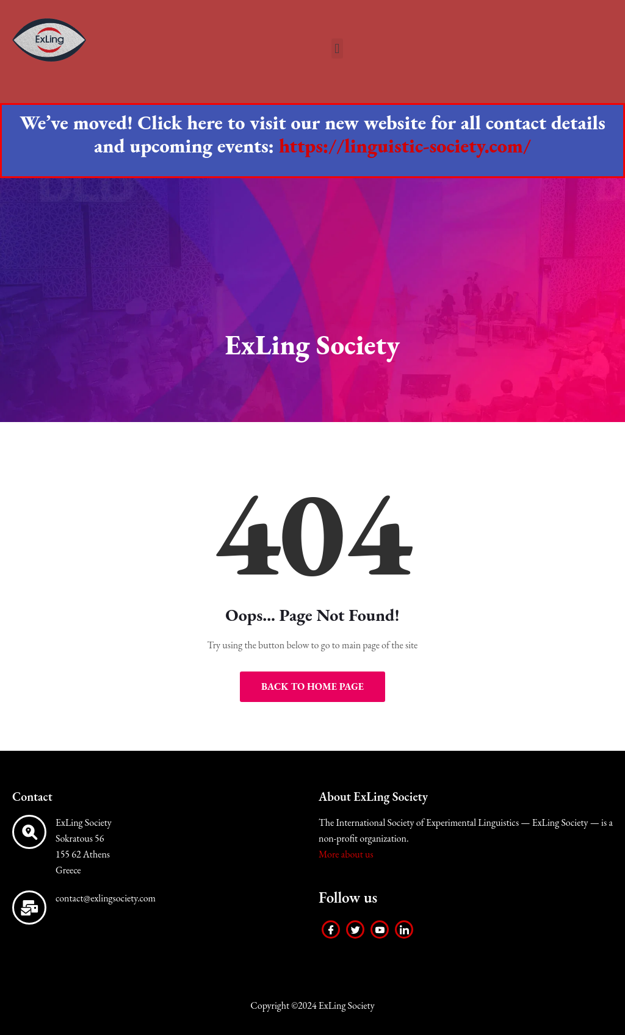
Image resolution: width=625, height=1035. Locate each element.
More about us (346, 854)
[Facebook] (331, 929)
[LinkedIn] (404, 929)
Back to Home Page (312, 686)
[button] (337, 48)
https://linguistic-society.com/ (405, 146)
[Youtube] (379, 929)
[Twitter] (355, 929)
